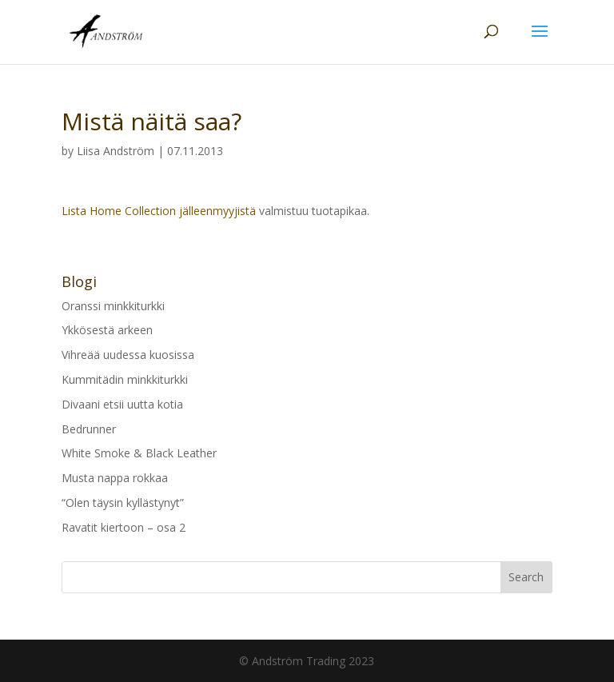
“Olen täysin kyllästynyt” (123, 502)
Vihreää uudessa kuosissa (128, 354)
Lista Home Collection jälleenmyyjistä (159, 210)
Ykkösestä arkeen (107, 329)
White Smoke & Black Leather (139, 453)
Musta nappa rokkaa (115, 477)
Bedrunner (89, 429)
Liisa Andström (115, 150)
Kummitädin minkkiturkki (125, 379)
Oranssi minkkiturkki (113, 305)
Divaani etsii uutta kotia (122, 404)
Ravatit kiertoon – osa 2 (123, 527)
